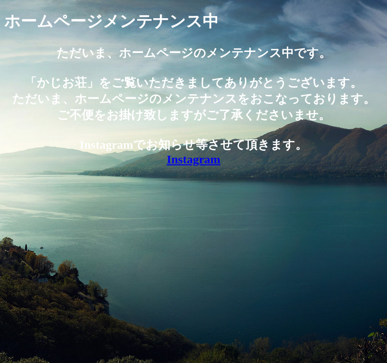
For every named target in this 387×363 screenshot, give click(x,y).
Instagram (194, 159)
